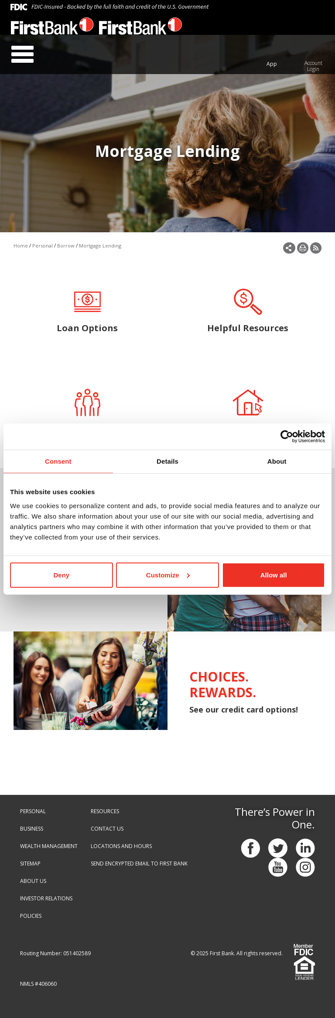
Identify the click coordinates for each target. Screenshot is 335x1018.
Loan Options (87, 310)
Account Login (313, 66)
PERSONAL (33, 811)
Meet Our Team (87, 410)
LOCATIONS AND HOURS (121, 846)
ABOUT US (33, 881)
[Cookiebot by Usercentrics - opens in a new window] (287, 436)
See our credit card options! (243, 709)
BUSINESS (31, 828)
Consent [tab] (58, 461)
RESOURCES (105, 811)
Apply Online (247, 410)
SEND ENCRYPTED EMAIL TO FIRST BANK (139, 863)
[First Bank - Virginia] (52, 28)
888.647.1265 (237, 29)
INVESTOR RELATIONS (46, 898)
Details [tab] (167, 461)
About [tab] (277, 461)
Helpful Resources (247, 310)
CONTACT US (107, 828)
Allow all (273, 574)
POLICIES (30, 916)
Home (21, 245)
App (272, 64)
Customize (168, 574)
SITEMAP (30, 863)
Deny (61, 574)
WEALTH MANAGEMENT (49, 846)
